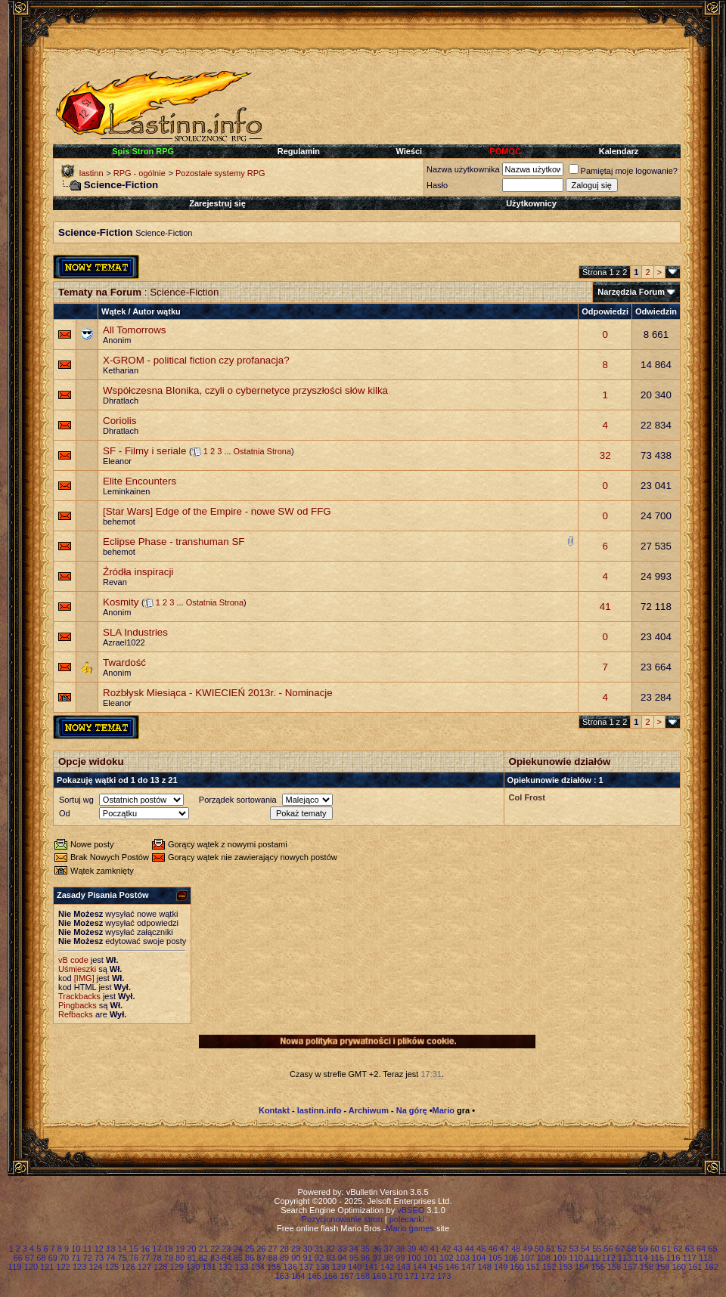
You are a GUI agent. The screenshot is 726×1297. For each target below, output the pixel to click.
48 (515, 1248)
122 (63, 1266)
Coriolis (119, 420)
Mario (444, 1110)
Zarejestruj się (217, 203)
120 (31, 1266)
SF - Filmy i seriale (144, 451)
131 (209, 1266)
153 (565, 1266)
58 (631, 1248)
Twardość (124, 662)
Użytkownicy (531, 203)
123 (79, 1266)
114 (640, 1257)
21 (203, 1248)
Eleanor (117, 461)
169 (379, 1275)
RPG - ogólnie (139, 173)
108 (544, 1257)
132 (225, 1266)
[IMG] (84, 978)
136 (289, 1266)
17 (156, 1248)
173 (444, 1275)
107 (527, 1257)
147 (468, 1266)
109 (559, 1257)
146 (452, 1266)
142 (387, 1266)
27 (272, 1248)
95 (353, 1257)
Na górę (411, 1110)
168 (363, 1275)
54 (585, 1248)
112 (608, 1257)
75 (122, 1257)
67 (29, 1257)
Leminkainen (126, 491)
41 (605, 606)
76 (133, 1257)
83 (214, 1257)
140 (354, 1266)
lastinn (91, 173)
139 (339, 1266)
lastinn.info (319, 1110)
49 (527, 1248)
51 (550, 1248)
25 (249, 1248)
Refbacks (75, 1014)
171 (411, 1275)
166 (330, 1275)
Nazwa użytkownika (463, 169)
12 (99, 1248)
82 (203, 1257)
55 (596, 1248)
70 (64, 1257)
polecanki (406, 1219)
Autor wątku (156, 311)
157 (630, 1266)
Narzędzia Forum (631, 291)
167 (346, 1275)
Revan (115, 582)
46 (492, 1248)
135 (274, 1266)
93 (330, 1257)
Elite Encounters (139, 481)
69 (52, 1257)
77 (145, 1257)
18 (168, 1248)
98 (388, 1257)
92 (319, 1257)
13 (110, 1248)
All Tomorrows (134, 330)
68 (40, 1257)
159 (662, 1266)
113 (624, 1257)
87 (260, 1257)
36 (376, 1248)
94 (341, 1257)
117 (690, 1257)
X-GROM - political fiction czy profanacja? (196, 360)
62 (677, 1248)
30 (307, 1248)
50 (539, 1248)
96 (365, 1257)
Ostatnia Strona (262, 451)
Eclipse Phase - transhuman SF (173, 541)
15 (133, 1248)
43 (457, 1248)
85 (238, 1257)
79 (168, 1257)
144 (420, 1266)
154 (581, 1266)
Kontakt (274, 1110)
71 (75, 1257)
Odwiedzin (656, 311)
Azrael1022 (124, 642)
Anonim (117, 340)
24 (238, 1248)
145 (435, 1266)
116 (673, 1257)
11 (87, 1248)
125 (112, 1266)
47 (504, 1248)
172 (428, 1275)
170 (395, 1275)
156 (614, 1266)
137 (306, 1266)
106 (511, 1257)
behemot (119, 521)
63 (689, 1248)
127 (144, 1266)
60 (654, 1248)
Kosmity (120, 602)
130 (193, 1266)
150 (516, 1266)
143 (403, 1266)
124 (95, 1266)
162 (711, 1266)
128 (160, 1266)
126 (128, 1266)
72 (87, 1257)
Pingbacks (77, 1005)
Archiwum (369, 1110)
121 (47, 1266)
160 (679, 1266)
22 (214, 1248)
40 (423, 1248)
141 (371, 1266)
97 (376, 1257)
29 (295, 1248)
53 (574, 1248)
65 (712, 1248)
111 (592, 1257)
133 (241, 1266)
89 (284, 1257)
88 (273, 1257)
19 (180, 1248)
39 (411, 1248)
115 (657, 1257)
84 (226, 1257)
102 (446, 1257)
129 (176, 1266)
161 (695, 1266)
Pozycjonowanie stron (342, 1219)
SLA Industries (135, 632)
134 (258, 1266)
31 (319, 1248)
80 (180, 1257)
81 (191, 1257)
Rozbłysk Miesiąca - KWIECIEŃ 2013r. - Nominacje (218, 692)
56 (608, 1248)
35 (365, 1248)
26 (260, 1248)
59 (642, 1248)
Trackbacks (79, 996)
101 (430, 1257)
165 (314, 1275)
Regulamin (299, 151)
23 (226, 1248)
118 (705, 1257)
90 (295, 1257)
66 (18, 1257)
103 (463, 1257)
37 (388, 1248)
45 (481, 1248)
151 (533, 1266)
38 (400, 1248)
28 (284, 1248)
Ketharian (120, 370)
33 (341, 1248)
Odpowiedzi (605, 311)
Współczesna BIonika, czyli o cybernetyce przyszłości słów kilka (245, 390)
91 (307, 1257)
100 (413, 1257)
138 (322, 1266)
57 (620, 1248)
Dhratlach (120, 400)
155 (597, 1266)
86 (249, 1257)
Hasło (437, 185)
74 (110, 1257)
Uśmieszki (77, 969)
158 (646, 1266)
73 (99, 1257)
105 (494, 1257)
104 (479, 1257)
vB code (73, 959)
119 (14, 1266)
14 (121, 1248)
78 (156, 1257)
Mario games (410, 1228)
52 (561, 1248)
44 (469, 1248)
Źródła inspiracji (138, 571)
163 (282, 1275)
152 (549, 1266)
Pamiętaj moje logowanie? (623, 170)
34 (353, 1248)
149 (500, 1266)
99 (400, 1257)
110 (576, 1257)
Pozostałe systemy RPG (220, 173)
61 (666, 1248)
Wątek (113, 311)
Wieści (409, 151)
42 (446, 1248)
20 (191, 1248)
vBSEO (410, 1210)
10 (75, 1248)
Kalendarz (619, 151)
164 (298, 1275)
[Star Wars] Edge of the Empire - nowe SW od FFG (217, 511)
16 (145, 1248)
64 (701, 1248)
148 (484, 1266)
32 (605, 455)
